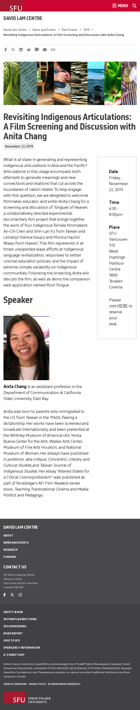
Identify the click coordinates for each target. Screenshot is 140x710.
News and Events (44, 29)
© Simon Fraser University (64, 684)
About (8, 535)
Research (10, 550)
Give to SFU (11, 640)
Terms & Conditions (15, 684)
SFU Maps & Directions (19, 619)
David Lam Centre (22, 18)
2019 (87, 29)
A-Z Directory (14, 655)
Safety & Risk (13, 612)
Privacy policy (37, 684)
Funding (9, 557)
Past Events (70, 29)
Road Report (13, 633)
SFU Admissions (14, 626)
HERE (122, 305)
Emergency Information (21, 648)
